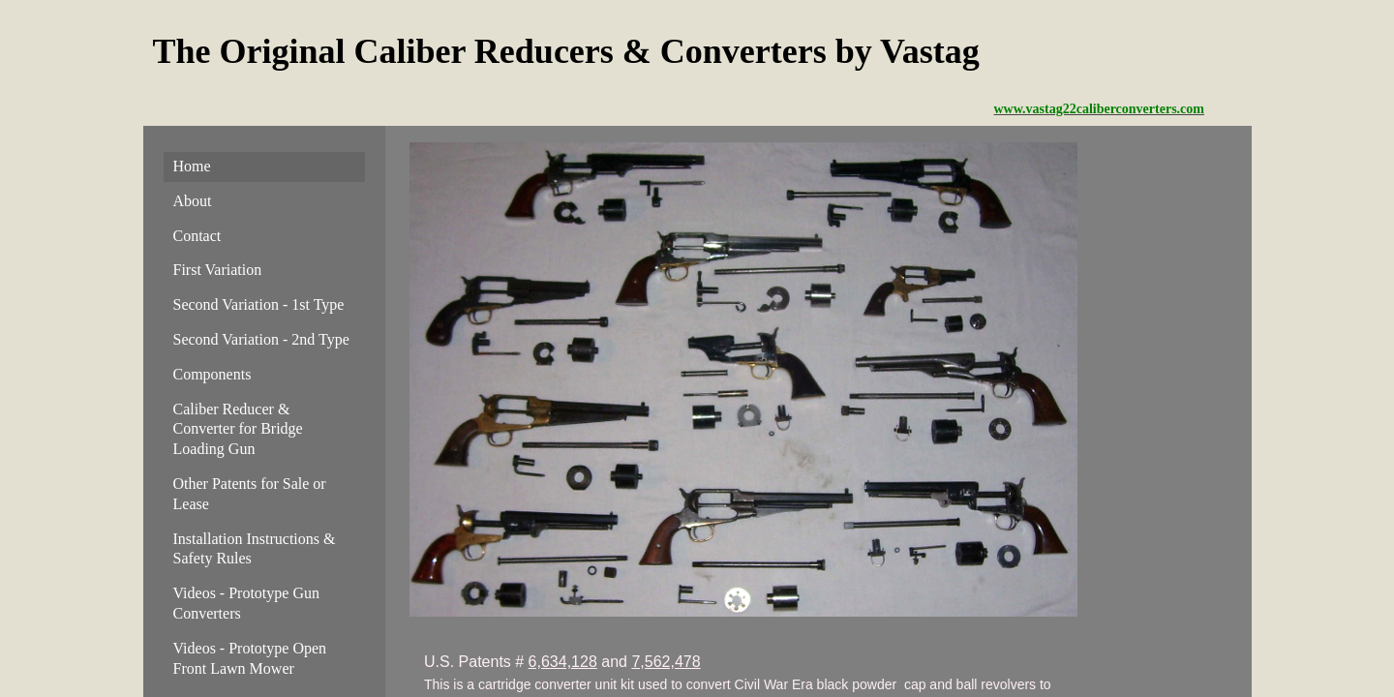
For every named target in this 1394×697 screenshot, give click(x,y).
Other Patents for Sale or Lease (249, 493)
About (192, 201)
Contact (197, 235)
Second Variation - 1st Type (259, 304)
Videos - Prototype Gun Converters (246, 603)
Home (192, 166)
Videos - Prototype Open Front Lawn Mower (250, 658)
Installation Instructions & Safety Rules (254, 548)
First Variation (217, 269)
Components (212, 374)
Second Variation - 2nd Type (261, 339)
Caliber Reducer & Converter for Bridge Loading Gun (238, 429)
